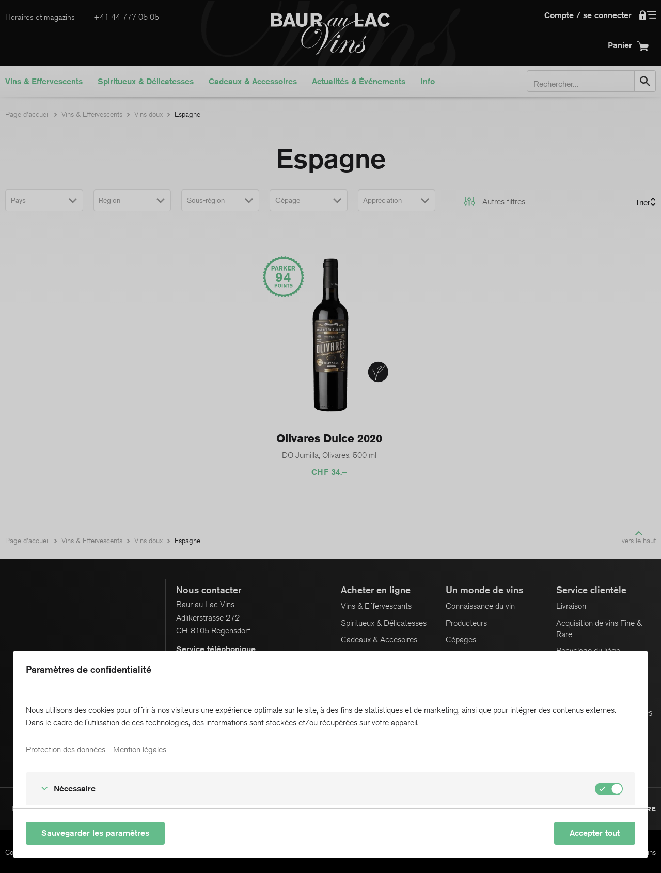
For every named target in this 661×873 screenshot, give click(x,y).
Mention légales (139, 749)
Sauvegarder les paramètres (95, 833)
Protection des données (65, 749)
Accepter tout (595, 833)
